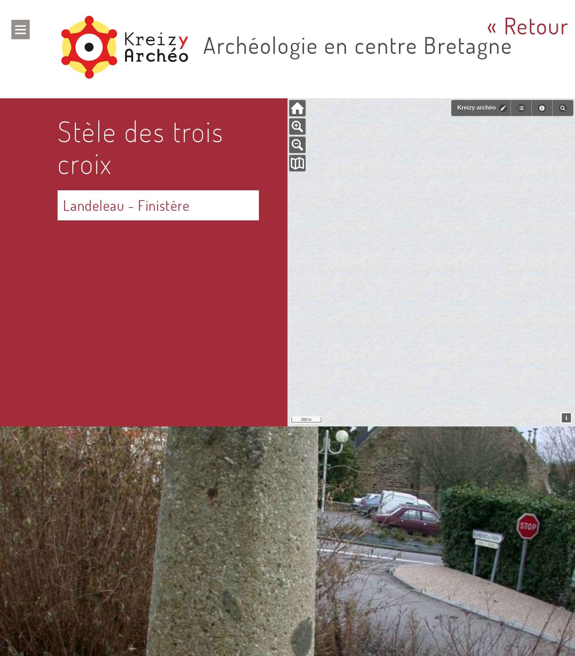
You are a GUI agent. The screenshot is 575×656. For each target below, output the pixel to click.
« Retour (528, 25)
